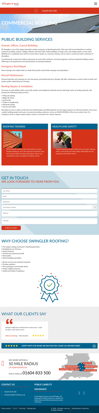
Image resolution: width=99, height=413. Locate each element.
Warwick (86, 408)
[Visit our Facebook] (80, 393)
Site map (22, 408)
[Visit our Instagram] (84, 393)
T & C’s (15, 408)
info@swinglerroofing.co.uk (14, 395)
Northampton (76, 408)
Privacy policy (6, 408)
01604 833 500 (49, 10)
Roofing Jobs (31, 408)
